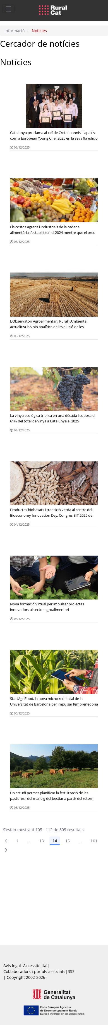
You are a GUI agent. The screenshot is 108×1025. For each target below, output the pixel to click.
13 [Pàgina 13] (41, 840)
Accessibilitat (35, 965)
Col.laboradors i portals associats (34, 971)
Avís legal (12, 965)
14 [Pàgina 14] (54, 840)
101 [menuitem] (93, 840)
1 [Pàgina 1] (17, 840)
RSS (71, 971)
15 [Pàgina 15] (67, 840)
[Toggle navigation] (8, 8)
